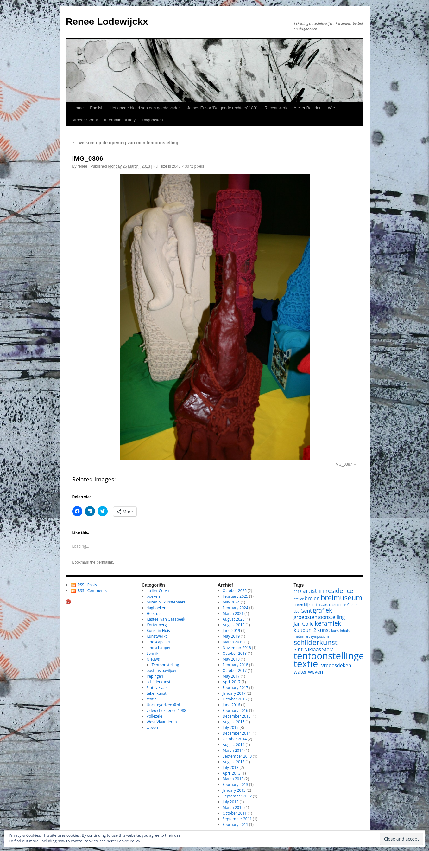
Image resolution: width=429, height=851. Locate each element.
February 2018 (235, 664)
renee (82, 166)
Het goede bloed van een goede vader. (145, 108)
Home (78, 108)
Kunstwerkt (157, 636)
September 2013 (237, 756)
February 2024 (235, 607)
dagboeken (156, 607)
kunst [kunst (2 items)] (323, 630)
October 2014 (235, 739)
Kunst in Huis (158, 630)
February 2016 (235, 710)
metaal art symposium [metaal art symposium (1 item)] (311, 636)
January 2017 (234, 693)
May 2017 (231, 676)
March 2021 (233, 613)
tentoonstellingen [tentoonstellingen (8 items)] (332, 655)
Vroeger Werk (85, 120)
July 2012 (230, 801)
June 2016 (231, 704)
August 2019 (233, 625)
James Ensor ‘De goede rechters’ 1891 (222, 108)
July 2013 (230, 767)
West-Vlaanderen (162, 722)
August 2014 (233, 744)
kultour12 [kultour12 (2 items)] (305, 630)
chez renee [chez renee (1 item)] (337, 605)
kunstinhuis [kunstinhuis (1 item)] (340, 631)
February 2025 (235, 596)
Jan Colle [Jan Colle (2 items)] (304, 623)
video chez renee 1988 (166, 710)
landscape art (159, 642)
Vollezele (154, 716)
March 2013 (233, 779)
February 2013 (235, 784)
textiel (152, 699)
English (97, 108)
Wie (331, 108)
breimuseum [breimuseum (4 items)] (342, 597)
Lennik (152, 653)
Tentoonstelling (165, 664)
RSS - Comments (92, 590)
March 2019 (233, 642)
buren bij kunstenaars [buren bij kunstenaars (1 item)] (311, 605)
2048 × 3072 (182, 166)
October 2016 (235, 699)
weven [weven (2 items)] (315, 671)
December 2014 (237, 733)
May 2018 (231, 659)
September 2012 (237, 796)
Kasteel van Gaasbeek (166, 619)
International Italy (120, 120)
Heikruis (154, 613)
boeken (153, 596)
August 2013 (233, 761)
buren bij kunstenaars (166, 602)
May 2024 (231, 602)
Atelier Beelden (307, 108)
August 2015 (233, 722)
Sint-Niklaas (157, 687)
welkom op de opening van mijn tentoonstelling (125, 142)
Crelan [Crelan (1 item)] (352, 605)
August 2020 (233, 619)
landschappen (159, 647)
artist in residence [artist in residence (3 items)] (327, 590)
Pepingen (155, 676)
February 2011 (235, 824)
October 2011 (235, 813)
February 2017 (235, 687)
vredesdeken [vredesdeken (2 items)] (336, 665)
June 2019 (231, 630)
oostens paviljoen (162, 670)
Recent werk (275, 108)
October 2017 (235, 670)
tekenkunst (156, 693)
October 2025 (235, 590)
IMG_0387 (343, 464)
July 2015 (230, 727)
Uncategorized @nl (163, 704)
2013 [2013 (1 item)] (297, 592)
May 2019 (231, 636)
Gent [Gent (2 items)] (306, 610)
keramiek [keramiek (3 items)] (328, 623)
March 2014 (233, 750)
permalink (105, 562)
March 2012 (233, 807)
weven (152, 727)
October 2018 (235, 653)
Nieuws (153, 659)
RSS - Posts (87, 585)
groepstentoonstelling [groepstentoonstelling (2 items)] (319, 617)
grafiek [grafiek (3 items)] (322, 610)
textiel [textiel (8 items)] (307, 663)
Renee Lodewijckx (107, 21)
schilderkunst (158, 682)
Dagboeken (152, 120)
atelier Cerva (158, 590)
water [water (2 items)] (300, 671)
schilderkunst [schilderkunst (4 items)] (316, 642)
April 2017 (231, 682)
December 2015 (237, 716)
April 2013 (231, 773)
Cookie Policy (128, 841)
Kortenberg (157, 625)
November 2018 (237, 647)
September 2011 (237, 819)
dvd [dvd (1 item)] (297, 611)
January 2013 (234, 790)
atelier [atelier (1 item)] (299, 599)
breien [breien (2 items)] (312, 598)
